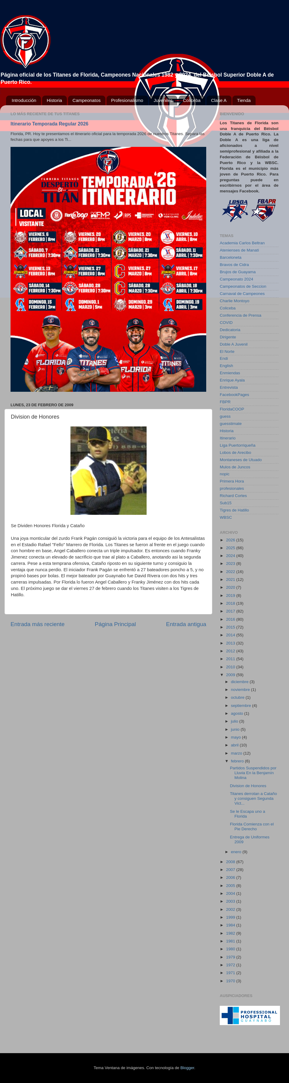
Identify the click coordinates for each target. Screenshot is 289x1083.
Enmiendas (230, 373)
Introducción (24, 100)
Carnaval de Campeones (242, 293)
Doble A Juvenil (233, 344)
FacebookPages (234, 394)
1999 (231, 917)
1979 (231, 957)
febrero (238, 761)
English (226, 365)
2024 (231, 555)
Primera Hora (232, 481)
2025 (231, 548)
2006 (231, 877)
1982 (231, 933)
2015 (231, 627)
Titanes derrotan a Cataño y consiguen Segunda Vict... (253, 798)
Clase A (219, 100)
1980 (231, 949)
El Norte (227, 351)
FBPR (225, 402)
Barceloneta (230, 257)
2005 (231, 885)
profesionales (232, 488)
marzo (237, 753)
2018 (231, 603)
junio (236, 729)
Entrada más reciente (38, 624)
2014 (231, 635)
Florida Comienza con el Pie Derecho (252, 826)
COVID (226, 322)
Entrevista (229, 387)
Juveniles (163, 100)
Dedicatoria (230, 330)
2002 (231, 909)
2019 (231, 595)
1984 (231, 925)
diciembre (240, 681)
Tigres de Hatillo (234, 510)
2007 (231, 869)
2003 (231, 901)
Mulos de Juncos (235, 467)
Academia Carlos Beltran (242, 243)
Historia (54, 100)
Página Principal (115, 624)
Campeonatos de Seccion (243, 286)
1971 (231, 973)
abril (235, 745)
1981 (231, 941)
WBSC (226, 517)
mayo (236, 737)
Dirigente (228, 337)
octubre (238, 697)
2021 (231, 579)
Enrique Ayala (232, 380)
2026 (231, 540)
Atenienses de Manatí (239, 250)
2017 (231, 611)
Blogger (187, 1068)
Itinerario (228, 438)
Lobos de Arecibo (235, 452)
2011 (231, 659)
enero (236, 852)
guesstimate (231, 423)
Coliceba (191, 100)
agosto (237, 713)
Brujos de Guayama (238, 272)
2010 (231, 667)
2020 (231, 587)
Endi (224, 358)
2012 (231, 651)
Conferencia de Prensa (240, 315)
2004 (231, 893)
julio (235, 721)
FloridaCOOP (232, 409)
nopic (224, 474)
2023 (231, 563)
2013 (231, 643)
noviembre (241, 689)
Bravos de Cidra (234, 264)
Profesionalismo (127, 100)
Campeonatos (87, 100)
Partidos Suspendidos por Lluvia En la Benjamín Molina (253, 773)
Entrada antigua (186, 624)
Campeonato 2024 (236, 279)
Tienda (243, 100)
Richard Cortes (233, 495)
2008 (231, 862)
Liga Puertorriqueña (238, 445)
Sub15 (226, 503)
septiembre (241, 705)
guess (225, 416)
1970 (231, 981)
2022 (231, 571)
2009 (231, 675)
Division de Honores (248, 786)
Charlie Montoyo (234, 301)
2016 (231, 619)
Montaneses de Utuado (241, 460)
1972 (231, 965)
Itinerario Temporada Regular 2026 (49, 123)
